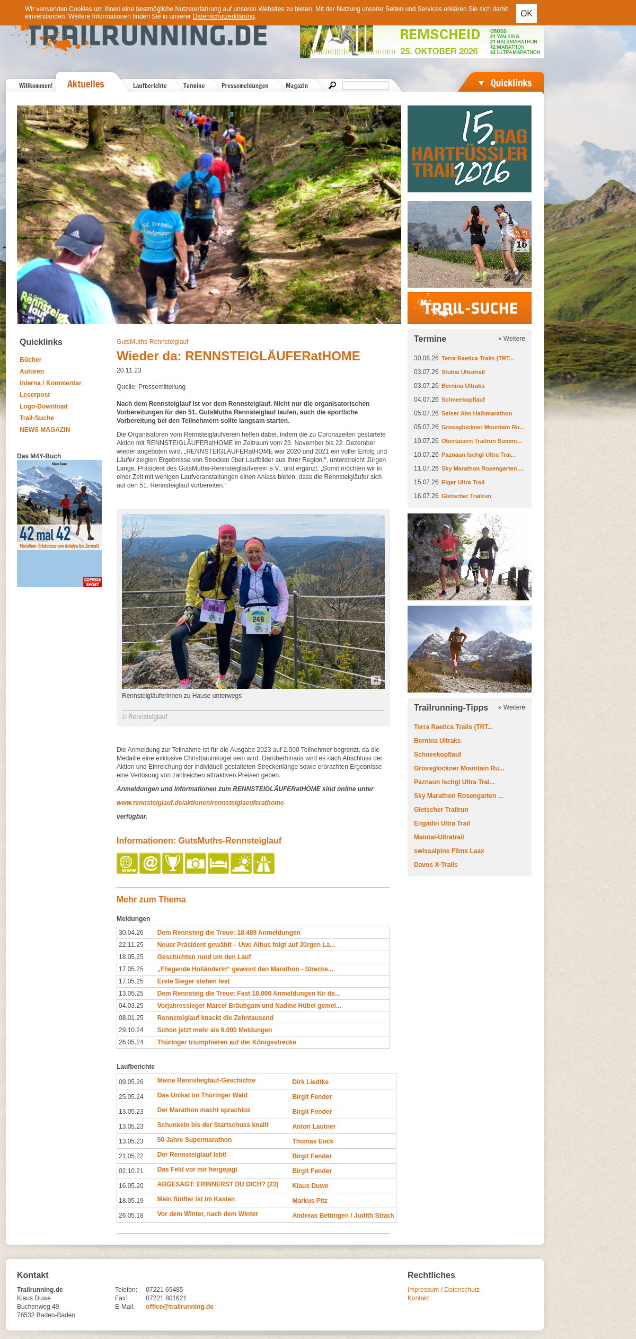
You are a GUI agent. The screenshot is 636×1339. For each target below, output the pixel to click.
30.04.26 (131, 932)
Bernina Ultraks (462, 386)
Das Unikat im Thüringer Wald (202, 1095)
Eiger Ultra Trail (462, 482)
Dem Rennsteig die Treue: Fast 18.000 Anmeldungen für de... (248, 993)
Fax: (121, 1298)
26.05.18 (131, 1215)
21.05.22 (131, 1156)
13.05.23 (131, 1111)
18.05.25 (131, 957)
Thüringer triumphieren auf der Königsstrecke (226, 1042)
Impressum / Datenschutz (444, 1289)
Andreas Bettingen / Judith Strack (343, 1215)
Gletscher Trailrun (466, 496)
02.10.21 (131, 1171)
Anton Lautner (313, 1126)
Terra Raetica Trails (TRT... (477, 358)
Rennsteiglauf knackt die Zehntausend (215, 1018)
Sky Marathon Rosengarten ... (482, 468)
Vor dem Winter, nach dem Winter (207, 1214)
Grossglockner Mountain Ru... (482, 427)
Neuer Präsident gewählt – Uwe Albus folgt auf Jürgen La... (246, 944)
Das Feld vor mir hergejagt (197, 1169)
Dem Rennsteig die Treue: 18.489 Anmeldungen (229, 932)
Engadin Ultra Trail (442, 823)
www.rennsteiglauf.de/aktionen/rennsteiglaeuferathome (200, 802)
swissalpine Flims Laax (449, 851)
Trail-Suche (37, 418)
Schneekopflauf (463, 399)
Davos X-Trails (436, 864)
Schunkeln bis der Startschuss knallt (213, 1125)
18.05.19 (131, 1200)
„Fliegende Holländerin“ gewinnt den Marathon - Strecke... (245, 969)
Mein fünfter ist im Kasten (196, 1199)
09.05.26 (131, 1082)
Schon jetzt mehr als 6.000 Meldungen (214, 1030)
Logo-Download (44, 406)
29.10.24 (131, 1030)
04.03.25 (131, 1005)
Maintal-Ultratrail (439, 837)
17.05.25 (131, 969)
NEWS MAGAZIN (45, 429)
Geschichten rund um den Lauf (204, 957)
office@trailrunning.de (180, 1306)
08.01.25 (131, 1018)
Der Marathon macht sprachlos (204, 1110)
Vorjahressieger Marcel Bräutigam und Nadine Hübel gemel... (249, 1005)
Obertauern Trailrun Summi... (481, 441)
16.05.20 (131, 1186)
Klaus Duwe (310, 1186)
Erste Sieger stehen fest (193, 981)
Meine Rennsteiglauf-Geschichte (206, 1080)
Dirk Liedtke (310, 1082)
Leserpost (35, 394)
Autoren (32, 371)
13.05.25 (131, 993)
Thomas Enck (312, 1141)
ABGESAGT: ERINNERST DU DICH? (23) (218, 1184)
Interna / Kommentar (51, 383)
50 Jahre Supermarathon (194, 1139)
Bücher (30, 359)
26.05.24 (131, 1042)
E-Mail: (125, 1306)
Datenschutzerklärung (224, 16)
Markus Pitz (310, 1200)
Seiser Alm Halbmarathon (476, 413)
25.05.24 (131, 1097)
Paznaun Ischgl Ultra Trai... (478, 454)
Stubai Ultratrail (463, 372)
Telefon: (126, 1289)
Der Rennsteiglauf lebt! (192, 1154)
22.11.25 (131, 944)
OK (526, 13)
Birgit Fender (312, 1097)
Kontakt (418, 1298)
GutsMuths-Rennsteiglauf (152, 341)
